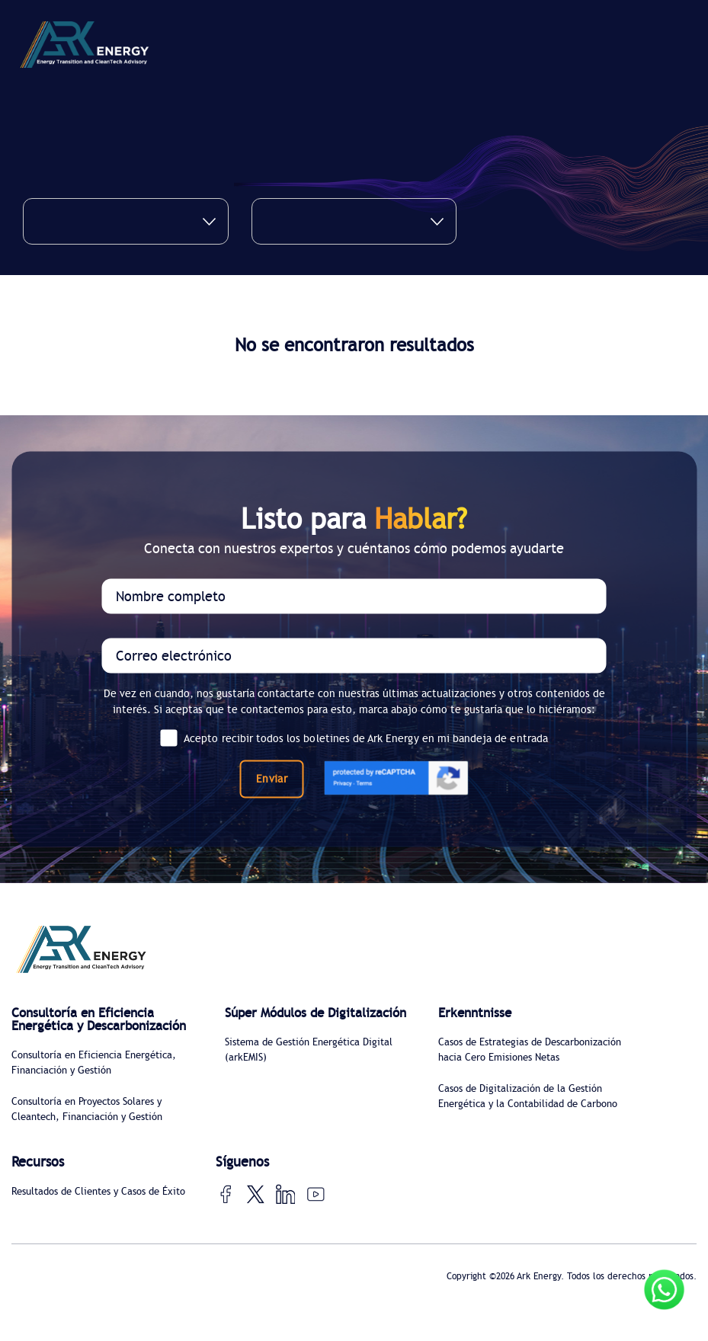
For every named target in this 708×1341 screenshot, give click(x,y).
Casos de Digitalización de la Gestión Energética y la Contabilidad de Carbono (527, 1122)
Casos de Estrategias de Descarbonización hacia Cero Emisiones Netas (507, 1059)
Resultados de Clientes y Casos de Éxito (93, 1222)
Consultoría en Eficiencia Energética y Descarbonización (87, 1027)
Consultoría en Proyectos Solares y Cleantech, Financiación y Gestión (94, 1126)
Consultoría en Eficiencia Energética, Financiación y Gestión (101, 1078)
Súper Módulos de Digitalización (278, 1020)
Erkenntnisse (477, 1013)
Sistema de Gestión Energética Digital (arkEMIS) (316, 1065)
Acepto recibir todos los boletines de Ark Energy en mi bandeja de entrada (354, 737)
